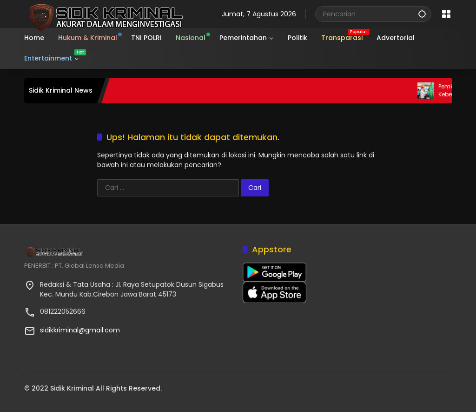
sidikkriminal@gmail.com (80, 330)
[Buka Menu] (446, 14)
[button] (422, 13)
